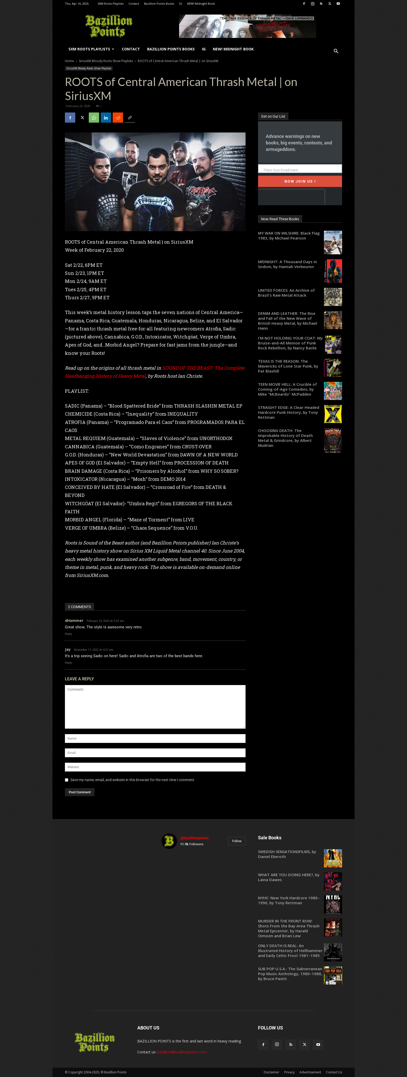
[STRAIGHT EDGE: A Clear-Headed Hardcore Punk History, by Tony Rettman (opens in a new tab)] (300, 412)
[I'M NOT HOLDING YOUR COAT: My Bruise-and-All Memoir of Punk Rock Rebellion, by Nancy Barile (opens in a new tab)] (300, 343)
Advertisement (310, 1072)
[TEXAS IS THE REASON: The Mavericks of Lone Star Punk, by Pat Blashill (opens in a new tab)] (300, 366)
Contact (133, 3)
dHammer (74, 620)
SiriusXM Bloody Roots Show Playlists (106, 61)
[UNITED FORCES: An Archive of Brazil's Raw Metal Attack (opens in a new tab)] (300, 293)
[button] (336, 51)
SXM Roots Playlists (111, 3)
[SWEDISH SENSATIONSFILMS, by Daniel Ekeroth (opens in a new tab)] (300, 854)
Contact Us (334, 1072)
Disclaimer (271, 1072)
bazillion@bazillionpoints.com (181, 1051)
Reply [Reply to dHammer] (68, 634)
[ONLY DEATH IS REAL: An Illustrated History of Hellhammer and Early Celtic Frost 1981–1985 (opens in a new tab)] (300, 950)
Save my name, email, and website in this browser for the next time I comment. (132, 780)
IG (180, 3)
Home (69, 61)
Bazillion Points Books (159, 3)
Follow (237, 841)
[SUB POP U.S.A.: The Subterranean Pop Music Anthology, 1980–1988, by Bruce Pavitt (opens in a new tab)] (300, 973)
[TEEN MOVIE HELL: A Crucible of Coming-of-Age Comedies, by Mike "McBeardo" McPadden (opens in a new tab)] (300, 389)
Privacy (289, 1072)
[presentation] (291, 197)
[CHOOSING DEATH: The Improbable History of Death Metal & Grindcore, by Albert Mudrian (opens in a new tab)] (300, 438)
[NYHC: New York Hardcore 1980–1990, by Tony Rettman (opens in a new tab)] (300, 900)
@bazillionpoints (194, 838)
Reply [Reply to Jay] (68, 662)
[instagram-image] (175, 866)
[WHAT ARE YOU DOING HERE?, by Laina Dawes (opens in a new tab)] (300, 877)
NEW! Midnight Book (201, 3)
